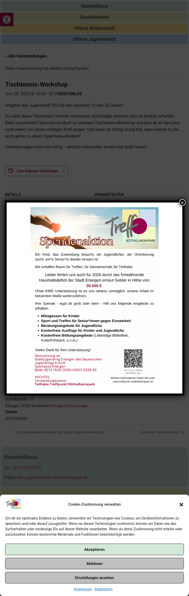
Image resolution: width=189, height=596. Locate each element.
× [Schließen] (182, 202)
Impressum (83, 589)
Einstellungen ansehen (94, 577)
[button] (181, 504)
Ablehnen (94, 563)
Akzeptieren (94, 549)
